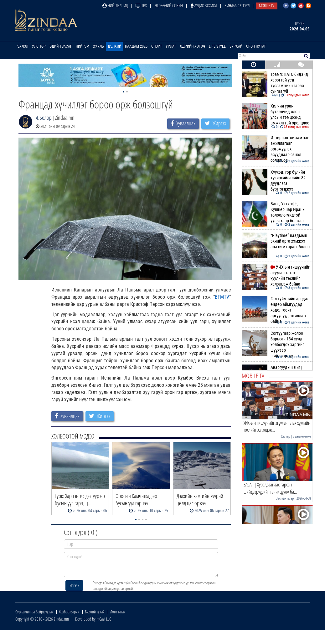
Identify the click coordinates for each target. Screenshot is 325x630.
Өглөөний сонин (169, 5)
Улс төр (39, 46)
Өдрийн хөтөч (192, 46)
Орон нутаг (256, 46)
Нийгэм (82, 46)
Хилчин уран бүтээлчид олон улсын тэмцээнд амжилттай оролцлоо (276, 114)
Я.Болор (44, 117)
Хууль (98, 46)
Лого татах (117, 612)
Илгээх (74, 585)
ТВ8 (141, 5)
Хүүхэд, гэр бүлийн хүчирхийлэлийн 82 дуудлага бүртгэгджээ (276, 180)
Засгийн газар (285, 498)
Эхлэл (22, 46)
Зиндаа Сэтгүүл (237, 5)
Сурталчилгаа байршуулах (34, 612)
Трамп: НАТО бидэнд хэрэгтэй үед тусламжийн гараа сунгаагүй (276, 82)
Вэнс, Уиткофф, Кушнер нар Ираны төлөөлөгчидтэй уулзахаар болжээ (276, 212)
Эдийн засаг (60, 46)
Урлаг (171, 46)
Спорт (156, 46)
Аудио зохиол (204, 5)
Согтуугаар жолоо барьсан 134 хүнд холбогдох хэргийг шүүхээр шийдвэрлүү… (276, 344)
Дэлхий (114, 46)
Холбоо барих (69, 612)
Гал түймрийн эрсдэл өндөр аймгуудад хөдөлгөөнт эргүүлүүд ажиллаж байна (276, 310)
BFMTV (222, 297)
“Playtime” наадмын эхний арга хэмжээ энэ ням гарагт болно (276, 241)
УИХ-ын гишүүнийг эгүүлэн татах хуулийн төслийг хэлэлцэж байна (276, 275)
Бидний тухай (95, 612)
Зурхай (236, 46)
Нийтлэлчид (115, 5)
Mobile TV (266, 5)
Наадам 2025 (136, 46)
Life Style (217, 46)
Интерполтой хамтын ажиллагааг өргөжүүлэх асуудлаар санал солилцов (276, 149)
